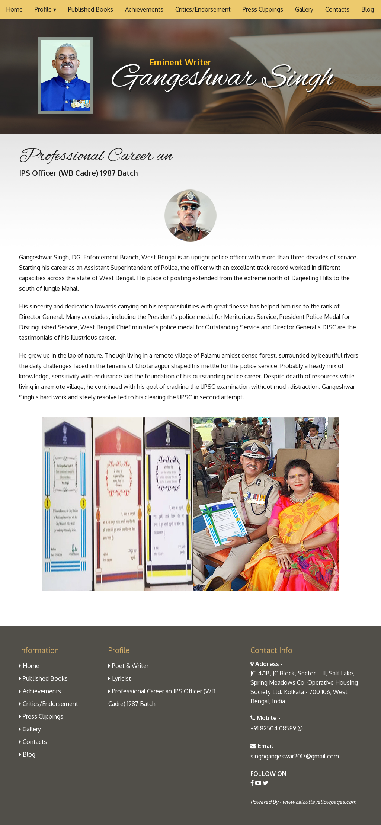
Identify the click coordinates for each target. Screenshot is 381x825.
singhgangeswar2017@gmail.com (294, 756)
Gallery (304, 9)
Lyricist (119, 678)
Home (14, 9)
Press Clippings (263, 9)
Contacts (337, 9)
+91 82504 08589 (276, 728)
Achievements (144, 9)
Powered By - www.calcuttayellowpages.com (303, 802)
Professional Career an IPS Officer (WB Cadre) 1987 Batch (161, 697)
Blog (367, 9)
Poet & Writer (128, 665)
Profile (45, 9)
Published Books (90, 9)
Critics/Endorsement (203, 9)
